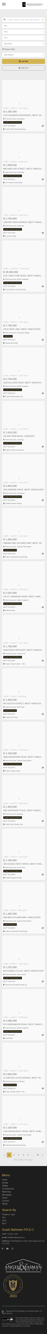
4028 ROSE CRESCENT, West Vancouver (23, 650)
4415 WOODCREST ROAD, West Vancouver (23, 1131)
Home (4, 1180)
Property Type (8, 1214)
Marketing (6, 1192)
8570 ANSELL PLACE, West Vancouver (23, 971)
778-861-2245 (12, 1234)
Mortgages (7, 1195)
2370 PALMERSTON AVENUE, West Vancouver (23, 115)
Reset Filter (8, 49)
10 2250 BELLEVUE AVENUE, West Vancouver (23, 1078)
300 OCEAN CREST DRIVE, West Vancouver (23, 864)
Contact (5, 1201)
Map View (23, 68)
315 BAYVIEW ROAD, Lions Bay (19, 436)
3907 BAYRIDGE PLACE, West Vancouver (23, 810)
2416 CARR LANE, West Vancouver (21, 329)
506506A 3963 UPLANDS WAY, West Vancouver (23, 543)
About (4, 1198)
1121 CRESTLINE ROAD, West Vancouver (23, 276)
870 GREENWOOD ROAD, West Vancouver (23, 1024)
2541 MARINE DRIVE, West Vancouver (23, 490)
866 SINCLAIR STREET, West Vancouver (23, 169)
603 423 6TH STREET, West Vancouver (23, 703)
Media (4, 1204)
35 (38, 1155)
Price (6, 32)
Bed (5, 26)
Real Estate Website (33, 1311)
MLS (4, 1223)
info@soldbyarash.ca (16, 1237)
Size (5, 38)
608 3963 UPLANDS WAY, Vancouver (21, 917)
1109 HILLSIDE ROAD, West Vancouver (23, 383)
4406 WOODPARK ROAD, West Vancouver (23, 757)
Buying (5, 1183)
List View (23, 61)
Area (4, 1220)
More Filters (8, 44)
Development (8, 1189)
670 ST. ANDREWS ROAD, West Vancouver (23, 597)
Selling (5, 1186)
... (33, 1155)
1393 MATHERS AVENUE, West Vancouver (23, 222)
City (4, 1217)
